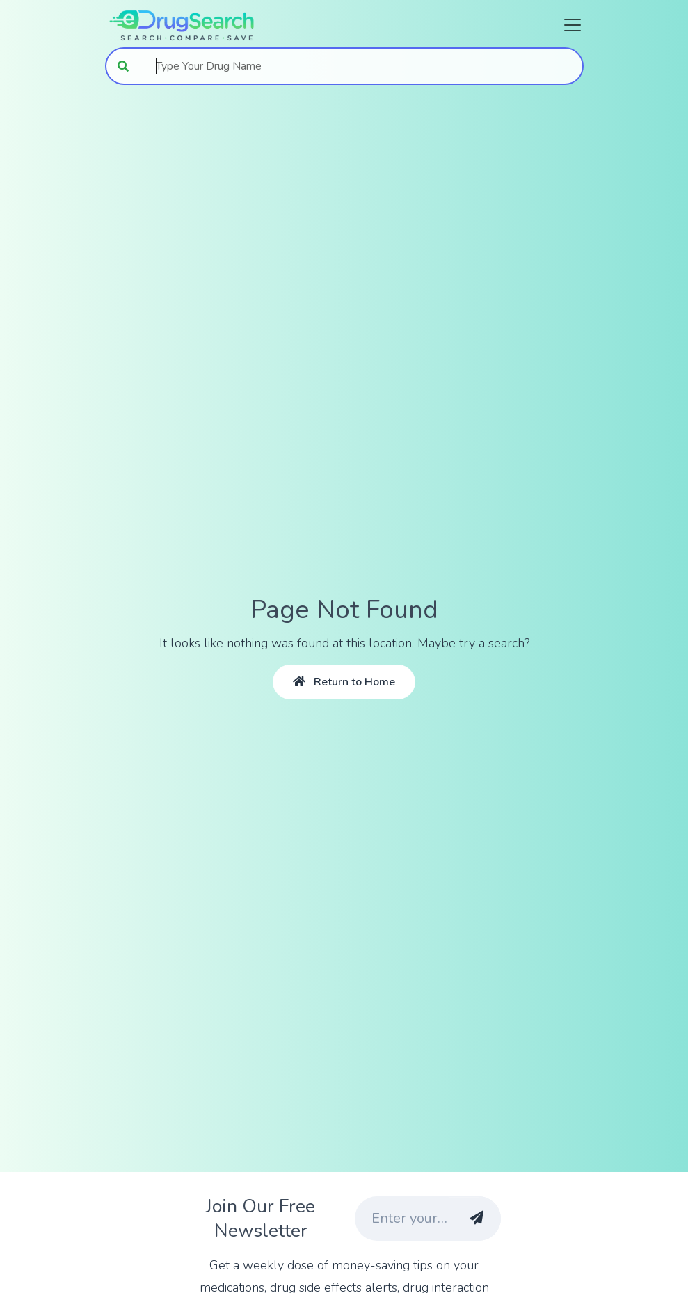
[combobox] (362, 66)
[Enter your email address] (402, 1218)
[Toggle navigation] (568, 25)
